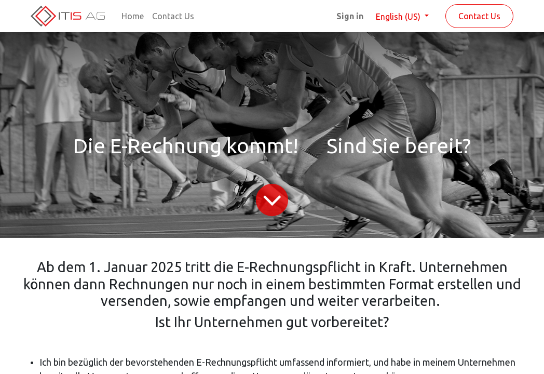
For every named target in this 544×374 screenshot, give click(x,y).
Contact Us (479, 16)
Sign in (349, 16)
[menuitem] (132, 16)
